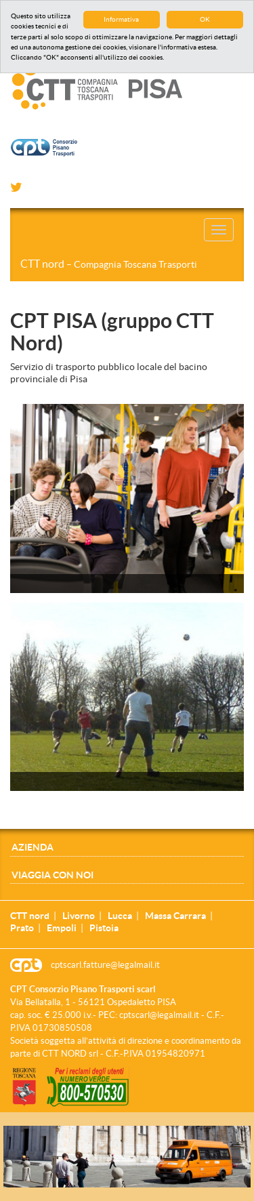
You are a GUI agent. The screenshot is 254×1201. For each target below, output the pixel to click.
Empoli (62, 927)
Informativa (121, 19)
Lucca (120, 915)
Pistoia (104, 927)
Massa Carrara (175, 915)
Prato (22, 927)
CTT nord (108, 264)
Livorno (78, 915)
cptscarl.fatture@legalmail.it (105, 965)
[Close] (246, 1133)
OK (205, 19)
